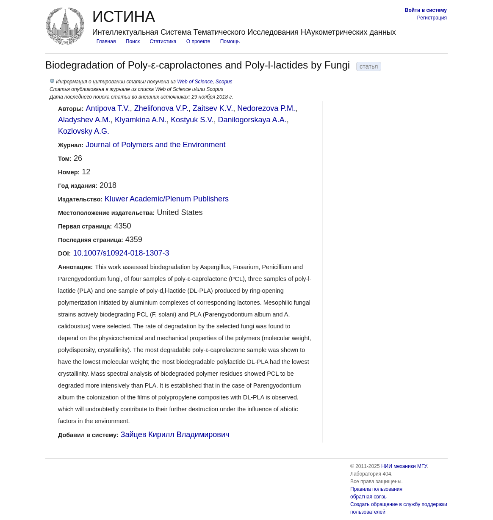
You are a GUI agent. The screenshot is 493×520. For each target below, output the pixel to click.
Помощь (230, 41)
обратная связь (368, 497)
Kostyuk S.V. (192, 120)
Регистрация (432, 18)
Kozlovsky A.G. (83, 131)
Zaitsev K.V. (213, 108)
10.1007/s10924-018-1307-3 (121, 253)
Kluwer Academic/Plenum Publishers (167, 199)
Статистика (163, 41)
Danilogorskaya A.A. (252, 120)
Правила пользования (376, 489)
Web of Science (195, 82)
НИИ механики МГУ (404, 466)
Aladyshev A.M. (84, 120)
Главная (106, 41)
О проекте (198, 41)
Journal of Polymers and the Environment (155, 144)
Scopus (224, 82)
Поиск (133, 41)
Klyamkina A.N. (140, 120)
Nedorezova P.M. (266, 108)
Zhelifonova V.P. (161, 108)
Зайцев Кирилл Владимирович (175, 434)
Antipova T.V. (108, 108)
